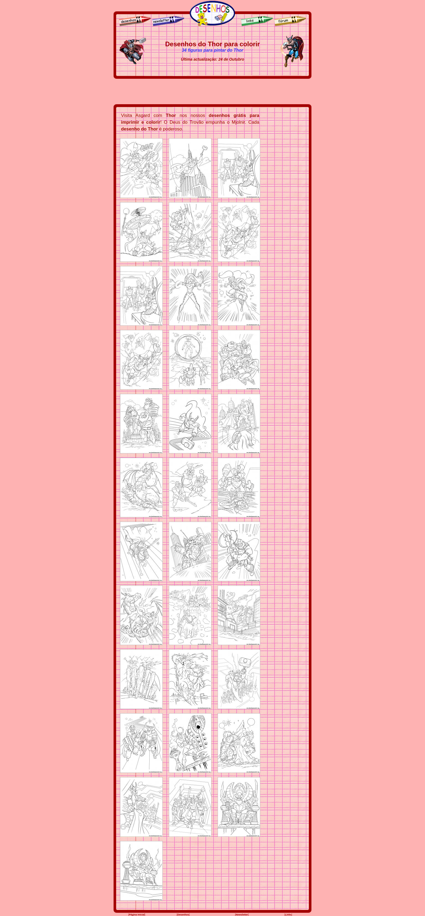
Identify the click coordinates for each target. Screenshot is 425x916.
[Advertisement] (212, 91)
